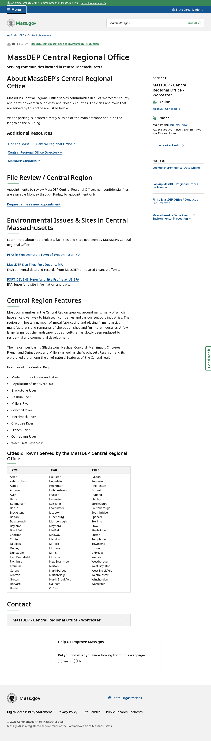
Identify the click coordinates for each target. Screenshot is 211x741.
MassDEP (19, 35)
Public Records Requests (124, 712)
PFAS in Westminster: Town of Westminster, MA (43, 255)
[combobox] (155, 23)
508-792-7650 (178, 125)
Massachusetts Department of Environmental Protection (65, 43)
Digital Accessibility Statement (29, 712)
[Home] (8, 35)
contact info (167, 145)
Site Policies (91, 712)
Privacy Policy (67, 712)
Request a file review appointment (34, 204)
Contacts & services (39, 35)
